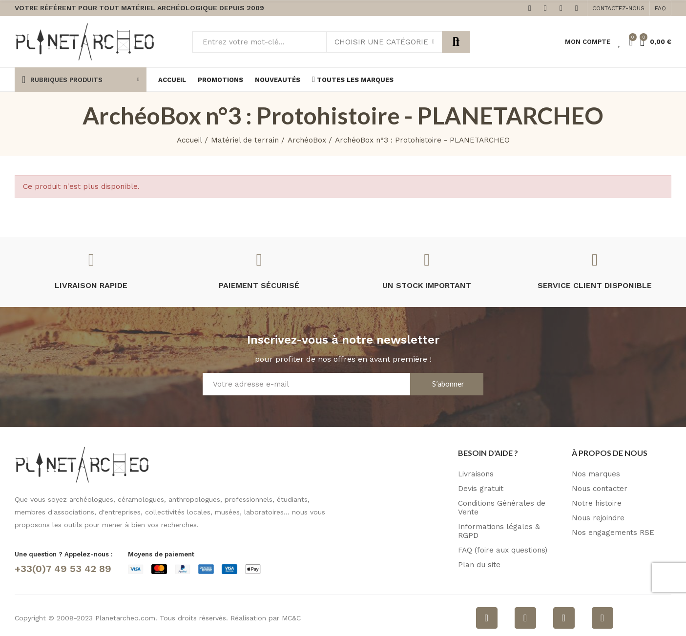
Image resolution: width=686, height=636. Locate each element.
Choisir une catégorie (381, 42)
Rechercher (456, 42)
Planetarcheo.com (125, 618)
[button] (618, 8)
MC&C (291, 618)
